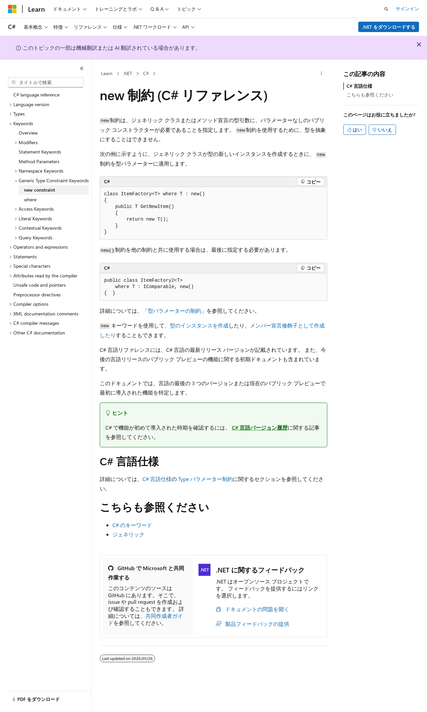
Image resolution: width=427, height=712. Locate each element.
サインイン (407, 8)
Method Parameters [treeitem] (39, 161)
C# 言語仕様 (156, 478)
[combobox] (45, 82)
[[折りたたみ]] (82, 68)
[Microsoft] (12, 9)
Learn (106, 73)
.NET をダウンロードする (388, 27)
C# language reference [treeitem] (36, 94)
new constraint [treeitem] (39, 190)
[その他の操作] (321, 73)
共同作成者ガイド (145, 619)
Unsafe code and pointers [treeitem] (39, 285)
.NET (127, 73)
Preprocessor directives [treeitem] (37, 294)
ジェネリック (128, 534)
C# (146, 73)
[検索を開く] (386, 9)
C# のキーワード (132, 524)
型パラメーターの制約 (174, 310)
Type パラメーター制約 (205, 478)
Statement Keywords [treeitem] (40, 152)
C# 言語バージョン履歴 (260, 427)
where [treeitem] (30, 199)
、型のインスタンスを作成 (196, 325)
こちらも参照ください (370, 94)
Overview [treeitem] (28, 133)
